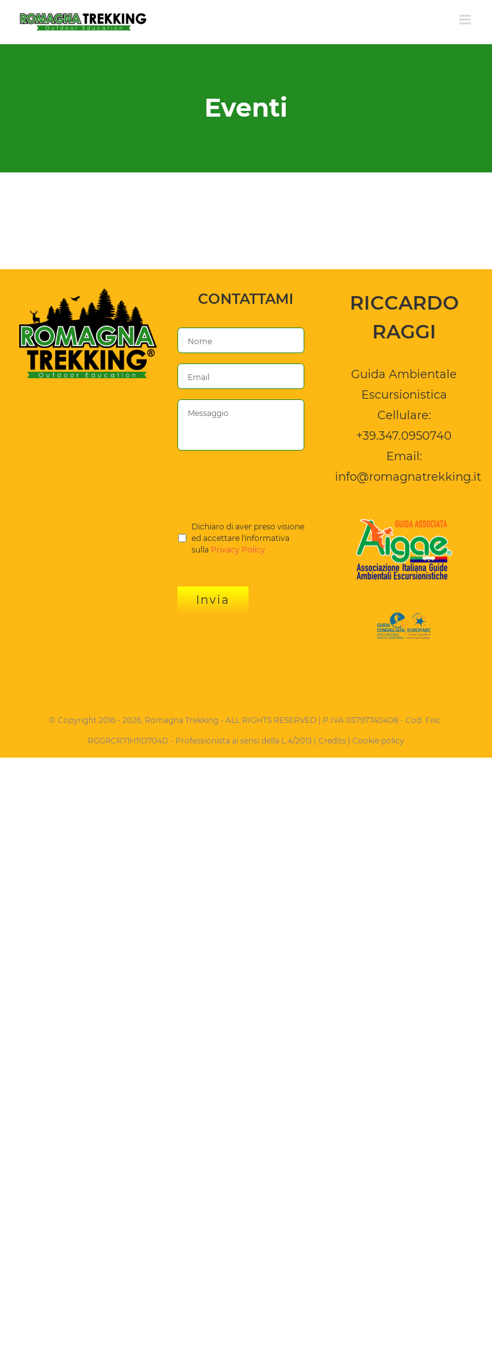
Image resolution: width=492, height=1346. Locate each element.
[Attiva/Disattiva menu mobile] (466, 19)
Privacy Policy (238, 549)
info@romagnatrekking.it (408, 477)
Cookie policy (378, 740)
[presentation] (274, 486)
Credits (332, 740)
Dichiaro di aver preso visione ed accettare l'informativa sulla (248, 539)
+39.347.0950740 (404, 436)
